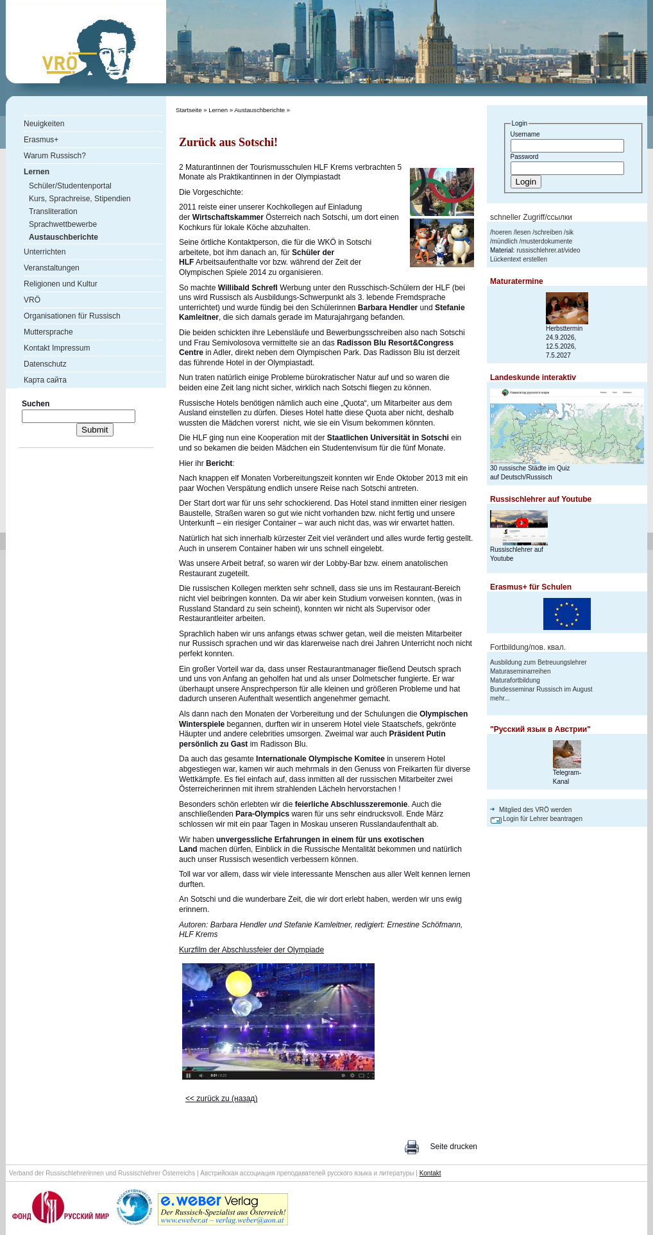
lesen (522, 232)
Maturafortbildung (515, 680)
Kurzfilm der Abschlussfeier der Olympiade (251, 949)
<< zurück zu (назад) (221, 1098)
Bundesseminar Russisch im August (541, 689)
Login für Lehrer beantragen (542, 818)
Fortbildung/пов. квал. (528, 647)
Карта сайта (45, 380)
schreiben (548, 232)
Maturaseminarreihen (520, 671)
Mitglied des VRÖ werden (535, 809)
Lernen (218, 109)
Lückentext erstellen (518, 259)
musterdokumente (546, 241)
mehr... (500, 698)
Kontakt (430, 1173)
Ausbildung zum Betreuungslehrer (538, 662)
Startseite (189, 109)
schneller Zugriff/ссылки (531, 217)
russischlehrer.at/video (548, 250)
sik (569, 232)
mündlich (505, 241)
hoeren (502, 232)
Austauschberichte (259, 109)
